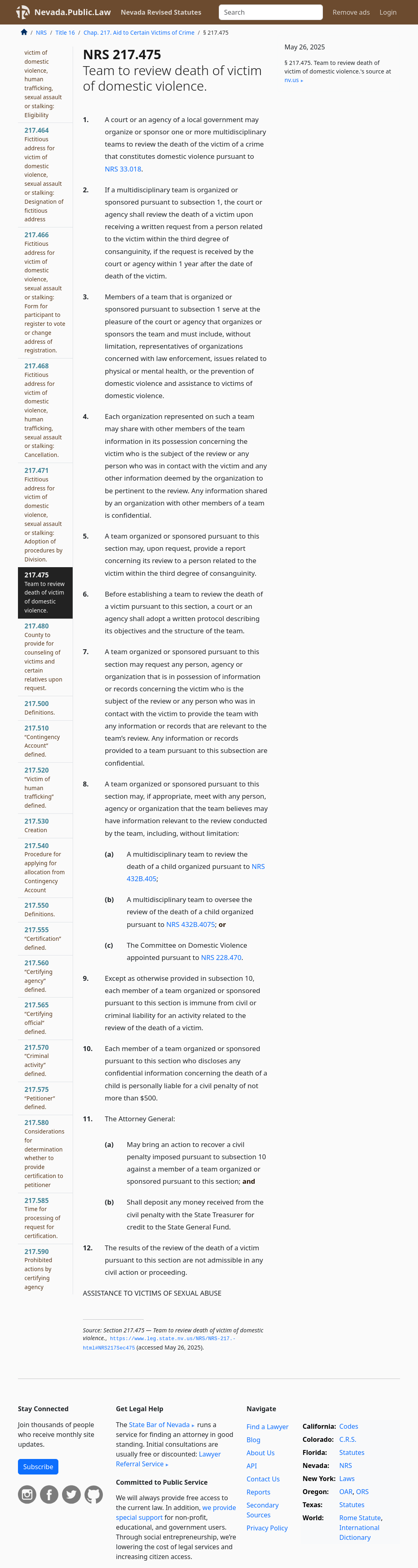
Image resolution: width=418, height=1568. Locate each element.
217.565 (38, 1017)
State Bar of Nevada (159, 1424)
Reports (259, 1492)
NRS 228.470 (221, 957)
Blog (253, 1439)
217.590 (38, 1269)
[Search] (271, 12)
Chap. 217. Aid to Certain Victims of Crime (139, 32)
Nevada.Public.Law (72, 12)
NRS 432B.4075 (190, 924)
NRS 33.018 (123, 169)
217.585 (42, 1218)
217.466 (44, 292)
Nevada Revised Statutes (161, 12)
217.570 (36, 1060)
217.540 (44, 867)
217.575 (39, 1098)
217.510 (42, 741)
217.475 (44, 592)
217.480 (43, 656)
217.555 (42, 938)
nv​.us (292, 80)
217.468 (43, 410)
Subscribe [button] (38, 1466)
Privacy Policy (267, 1527)
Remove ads (351, 12)
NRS (41, 32)
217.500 (39, 707)
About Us (261, 1452)
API (252, 1465)
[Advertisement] (339, 154)
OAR (345, 1491)
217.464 (44, 174)
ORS (362, 1491)
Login (388, 12)
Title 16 (65, 32)
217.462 (43, 70)
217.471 (43, 514)
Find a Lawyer (268, 1426)
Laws (347, 1478)
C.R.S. (347, 1439)
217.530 (36, 825)
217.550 (39, 909)
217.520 (39, 787)
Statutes (352, 1452)
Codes (348, 1426)
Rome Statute (360, 1517)
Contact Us (263, 1478)
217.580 (44, 1153)
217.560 (38, 975)
